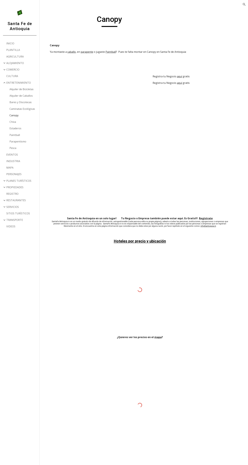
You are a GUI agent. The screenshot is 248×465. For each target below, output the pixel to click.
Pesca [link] (12, 148)
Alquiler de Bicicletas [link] (21, 89)
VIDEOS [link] (10, 226)
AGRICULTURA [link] (15, 56)
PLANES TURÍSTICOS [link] (18, 181)
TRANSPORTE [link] (14, 220)
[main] (113, 20)
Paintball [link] (14, 135)
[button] (244, 4)
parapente (91, 52)
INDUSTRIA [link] (13, 161)
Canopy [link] (14, 115)
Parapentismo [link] (17, 141)
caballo (75, 52)
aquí (183, 76)
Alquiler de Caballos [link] (21, 95)
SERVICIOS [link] (12, 207)
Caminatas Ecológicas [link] (22, 109)
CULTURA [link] (12, 76)
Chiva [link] (12, 122)
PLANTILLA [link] (13, 50)
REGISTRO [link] (12, 194)
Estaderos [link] (15, 128)
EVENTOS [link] (12, 154)
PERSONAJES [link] (14, 174)
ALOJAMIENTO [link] (15, 63)
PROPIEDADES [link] (14, 187)
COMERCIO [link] (12, 69)
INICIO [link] (10, 43)
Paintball (114, 52)
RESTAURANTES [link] (16, 200)
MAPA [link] (9, 167)
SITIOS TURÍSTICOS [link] (18, 213)
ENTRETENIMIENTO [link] (18, 82)
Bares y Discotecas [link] (20, 102)
